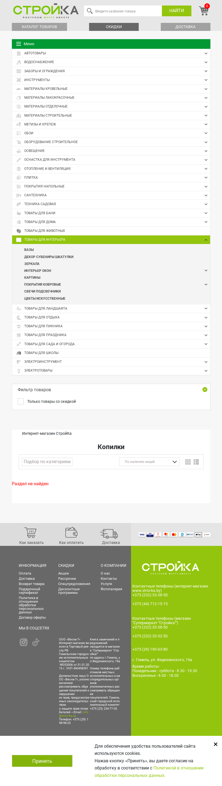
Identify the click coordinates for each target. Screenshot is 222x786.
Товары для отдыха (113, 317)
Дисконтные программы (69, 590)
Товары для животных (40, 231)
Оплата (25, 573)
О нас (105, 573)
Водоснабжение (113, 62)
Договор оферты (32, 617)
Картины (32, 277)
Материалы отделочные (113, 107)
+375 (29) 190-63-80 (150, 649)
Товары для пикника (113, 326)
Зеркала (31, 263)
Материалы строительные (113, 115)
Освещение (113, 151)
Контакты (109, 578)
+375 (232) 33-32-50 (150, 636)
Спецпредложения (74, 584)
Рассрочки (67, 578)
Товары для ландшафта (113, 308)
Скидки (114, 27)
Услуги (106, 584)
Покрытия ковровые (117, 284)
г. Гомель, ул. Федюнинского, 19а (162, 660)
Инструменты (113, 80)
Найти (176, 10)
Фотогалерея (111, 589)
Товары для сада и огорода (113, 344)
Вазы (29, 249)
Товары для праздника (113, 335)
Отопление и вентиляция (113, 169)
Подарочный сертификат (29, 590)
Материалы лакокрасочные (113, 98)
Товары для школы (37, 353)
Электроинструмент (113, 362)
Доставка (185, 27)
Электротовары (113, 371)
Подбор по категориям (47, 461)
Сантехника (113, 195)
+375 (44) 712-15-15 (150, 604)
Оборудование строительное (113, 142)
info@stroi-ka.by (73, 714)
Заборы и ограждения (113, 71)
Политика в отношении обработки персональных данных (31, 605)
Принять (42, 761)
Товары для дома (113, 222)
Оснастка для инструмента (113, 160)
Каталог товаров (39, 27)
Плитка (113, 177)
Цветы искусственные (44, 298)
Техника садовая (113, 204)
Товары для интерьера (113, 240)
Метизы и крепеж (113, 124)
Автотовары (113, 53)
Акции (63, 573)
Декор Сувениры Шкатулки (48, 256)
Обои (113, 133)
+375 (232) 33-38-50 (150, 595)
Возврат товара (31, 584)
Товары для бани (113, 213)
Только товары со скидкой (51, 401)
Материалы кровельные (113, 89)
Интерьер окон (117, 270)
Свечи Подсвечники (42, 291)
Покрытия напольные (113, 187)
